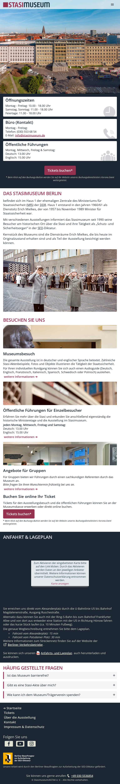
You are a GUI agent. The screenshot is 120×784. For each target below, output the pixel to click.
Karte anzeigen (60, 583)
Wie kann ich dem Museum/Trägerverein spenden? (43, 695)
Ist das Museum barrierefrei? (28, 675)
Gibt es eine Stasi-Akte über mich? (31, 685)
